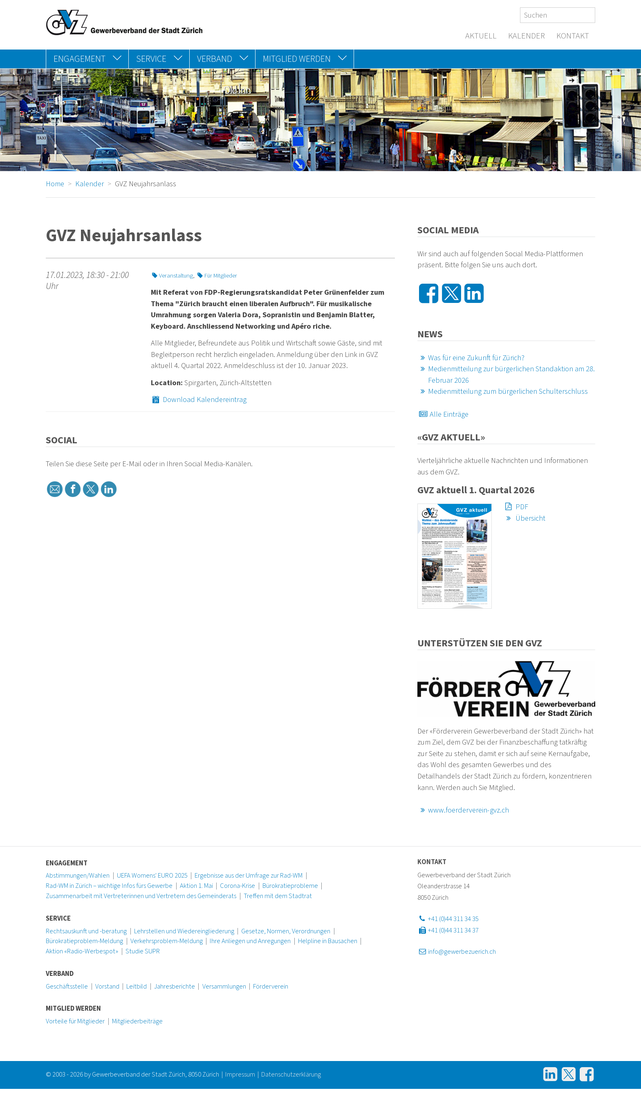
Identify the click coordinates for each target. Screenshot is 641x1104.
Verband (60, 974)
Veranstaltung (172, 275)
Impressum (240, 1074)
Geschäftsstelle (67, 986)
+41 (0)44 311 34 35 (448, 919)
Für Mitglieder (216, 275)
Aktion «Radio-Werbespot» (82, 951)
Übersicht (524, 518)
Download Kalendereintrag (199, 399)
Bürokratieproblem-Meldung (84, 941)
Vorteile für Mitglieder (75, 1021)
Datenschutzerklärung (291, 1074)
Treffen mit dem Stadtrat (278, 896)
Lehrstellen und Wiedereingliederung (184, 931)
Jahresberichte (174, 986)
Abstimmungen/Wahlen (78, 875)
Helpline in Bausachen (327, 941)
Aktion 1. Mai (196, 886)
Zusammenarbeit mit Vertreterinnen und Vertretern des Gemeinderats (141, 896)
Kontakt (572, 36)
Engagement (66, 863)
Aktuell (481, 36)
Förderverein (270, 986)
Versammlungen (224, 986)
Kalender (526, 36)
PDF (515, 506)
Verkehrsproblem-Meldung (166, 941)
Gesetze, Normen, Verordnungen (285, 931)
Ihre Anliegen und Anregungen (250, 941)
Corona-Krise (237, 886)
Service (58, 918)
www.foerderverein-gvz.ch (463, 810)
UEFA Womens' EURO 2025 (152, 875)
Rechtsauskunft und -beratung (86, 931)
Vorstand (107, 986)
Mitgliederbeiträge (137, 1021)
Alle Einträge (442, 414)
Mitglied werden (73, 1009)
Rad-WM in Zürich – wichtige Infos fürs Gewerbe (109, 886)
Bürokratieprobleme (290, 886)
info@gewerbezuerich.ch (456, 952)
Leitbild (136, 986)
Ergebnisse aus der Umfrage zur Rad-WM (249, 875)
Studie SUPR (143, 951)
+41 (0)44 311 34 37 (448, 930)
